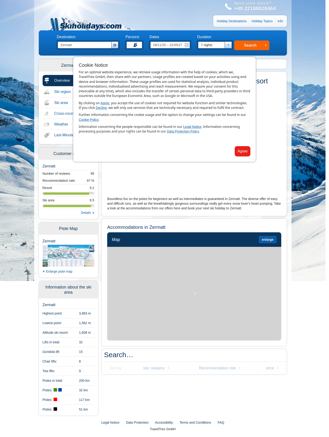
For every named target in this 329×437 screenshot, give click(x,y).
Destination (66, 37)
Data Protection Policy (183, 131)
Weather (61, 124)
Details (86, 213)
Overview (62, 80)
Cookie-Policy (89, 120)
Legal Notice (192, 127)
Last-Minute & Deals (71, 135)
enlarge (268, 239)
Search (250, 45)
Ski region (62, 92)
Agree (105, 103)
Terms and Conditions (195, 422)
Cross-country (66, 113)
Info (280, 21)
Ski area (61, 103)
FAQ (221, 422)
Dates (154, 37)
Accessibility (164, 422)
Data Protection (137, 422)
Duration (204, 37)
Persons (132, 37)
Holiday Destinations (232, 21)
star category (153, 368)
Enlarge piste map (59, 271)
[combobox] (215, 44)
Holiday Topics (262, 21)
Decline (101, 108)
